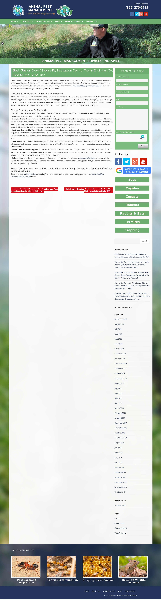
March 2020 (119, 349)
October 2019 (120, 374)
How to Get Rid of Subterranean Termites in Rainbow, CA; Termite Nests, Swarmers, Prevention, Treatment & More (132, 265)
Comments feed (121, 529)
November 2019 (121, 369)
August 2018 (119, 443)
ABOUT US (26, 22)
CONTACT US (92, 22)
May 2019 (118, 399)
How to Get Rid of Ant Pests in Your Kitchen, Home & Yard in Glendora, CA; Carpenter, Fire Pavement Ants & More (132, 286)
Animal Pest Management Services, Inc (86, 86)
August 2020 (119, 325)
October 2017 (120, 493)
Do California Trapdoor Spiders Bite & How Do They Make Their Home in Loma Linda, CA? (89, 191)
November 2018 (121, 428)
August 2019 (119, 384)
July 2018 (118, 448)
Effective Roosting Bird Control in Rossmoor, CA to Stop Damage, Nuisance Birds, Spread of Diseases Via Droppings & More (132, 297)
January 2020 (120, 359)
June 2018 (118, 453)
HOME (13, 22)
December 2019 (121, 364)
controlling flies (29, 175)
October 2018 (120, 433)
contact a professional (86, 159)
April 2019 (118, 404)
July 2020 (118, 330)
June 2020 (118, 335)
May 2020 (118, 340)
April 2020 (118, 344)
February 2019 (120, 414)
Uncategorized (120, 506)
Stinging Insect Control (98, 580)
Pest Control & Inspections (26, 582)
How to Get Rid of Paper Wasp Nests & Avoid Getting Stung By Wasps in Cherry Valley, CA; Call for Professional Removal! (132, 276)
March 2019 (119, 409)
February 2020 (120, 354)
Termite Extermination (62, 580)
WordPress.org (120, 534)
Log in (117, 519)
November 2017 (121, 488)
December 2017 (121, 483)
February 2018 (120, 473)
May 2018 (118, 458)
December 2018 (121, 423)
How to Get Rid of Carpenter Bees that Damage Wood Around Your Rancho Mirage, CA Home (34, 191)
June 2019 (118, 394)
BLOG (57, 22)
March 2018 (119, 468)
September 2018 (121, 438)
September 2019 (121, 379)
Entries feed (119, 524)
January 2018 (120, 478)
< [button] (2, 44)
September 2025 (121, 320)
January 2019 (120, 419)
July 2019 (118, 389)
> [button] (158, 44)
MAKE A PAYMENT (73, 22)
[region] (80, 45)
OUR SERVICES (42, 22)
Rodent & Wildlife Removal (134, 582)
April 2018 (118, 463)
